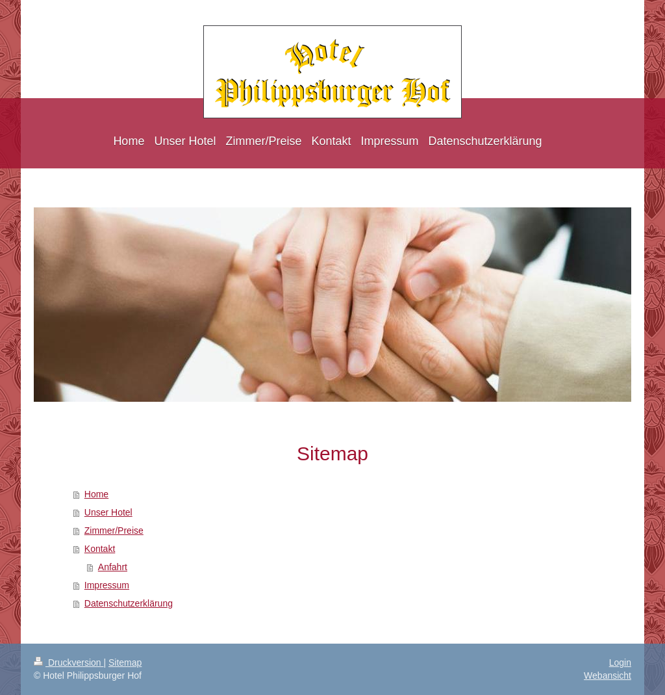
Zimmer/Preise (114, 530)
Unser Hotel (108, 512)
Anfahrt (112, 567)
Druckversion (68, 662)
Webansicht (607, 675)
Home (96, 494)
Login (620, 662)
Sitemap (125, 662)
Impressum (106, 585)
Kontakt (99, 549)
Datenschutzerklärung (128, 603)
